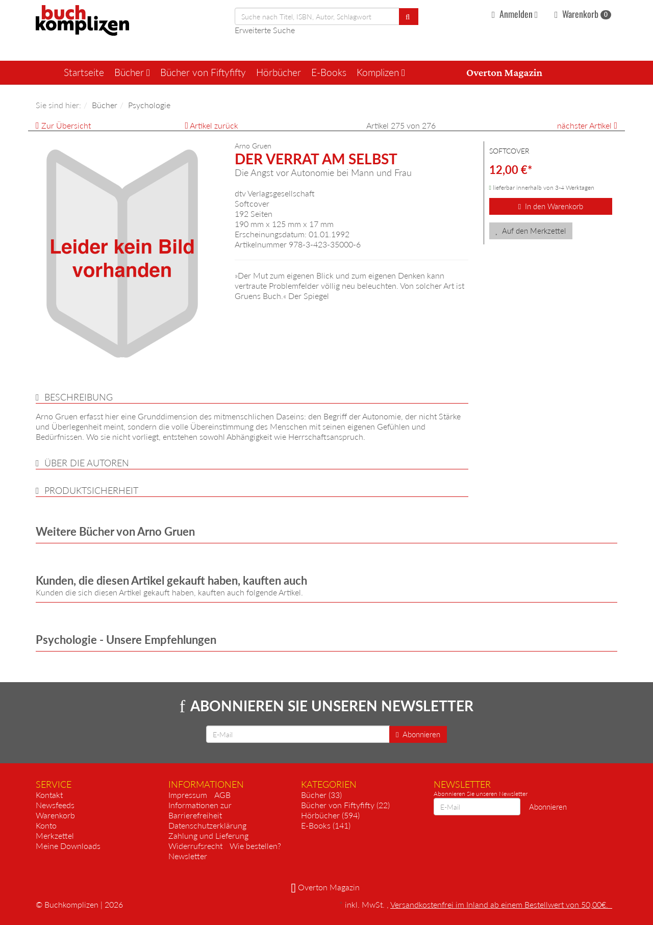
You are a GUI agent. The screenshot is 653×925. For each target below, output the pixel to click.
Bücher (132, 72)
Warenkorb (583, 13)
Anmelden (516, 13)
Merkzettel (55, 835)
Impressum (187, 794)
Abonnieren (418, 734)
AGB (222, 794)
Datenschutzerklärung (207, 825)
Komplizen (381, 72)
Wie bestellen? (255, 846)
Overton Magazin (504, 72)
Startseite (84, 72)
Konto (46, 825)
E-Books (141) (325, 825)
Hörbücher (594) (330, 815)
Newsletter (187, 856)
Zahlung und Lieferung (208, 835)
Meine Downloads (68, 846)
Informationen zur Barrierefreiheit (200, 810)
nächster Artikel (585, 125)
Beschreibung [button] (78, 397)
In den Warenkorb (550, 206)
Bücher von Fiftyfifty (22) (345, 805)
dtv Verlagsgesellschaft (275, 193)
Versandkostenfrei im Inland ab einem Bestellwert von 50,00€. (501, 904)
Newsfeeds (55, 805)
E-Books (328, 72)
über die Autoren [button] (86, 462)
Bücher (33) (321, 794)
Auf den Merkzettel (531, 230)
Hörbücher (278, 72)
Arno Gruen (253, 145)
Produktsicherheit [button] (91, 490)
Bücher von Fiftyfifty (203, 72)
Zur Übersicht (66, 125)
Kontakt (49, 794)
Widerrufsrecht (195, 846)
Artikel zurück (214, 125)
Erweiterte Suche (265, 30)
